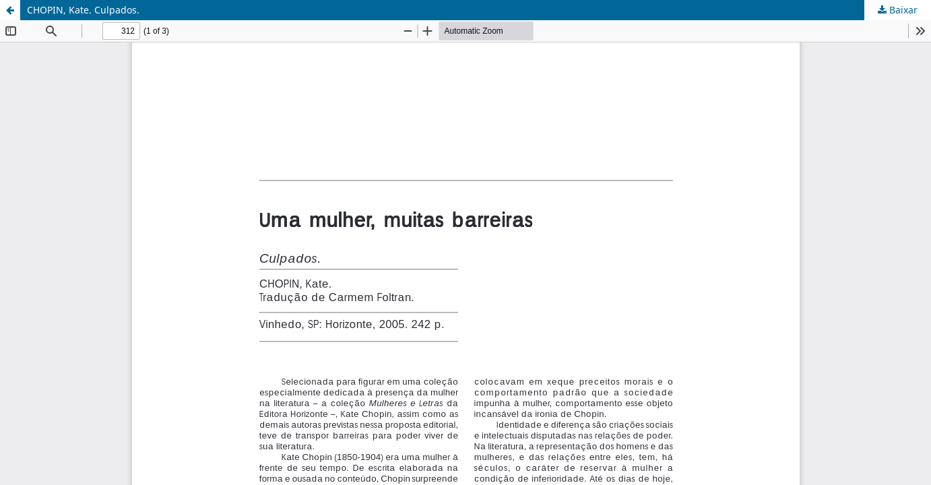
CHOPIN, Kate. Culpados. (83, 9)
